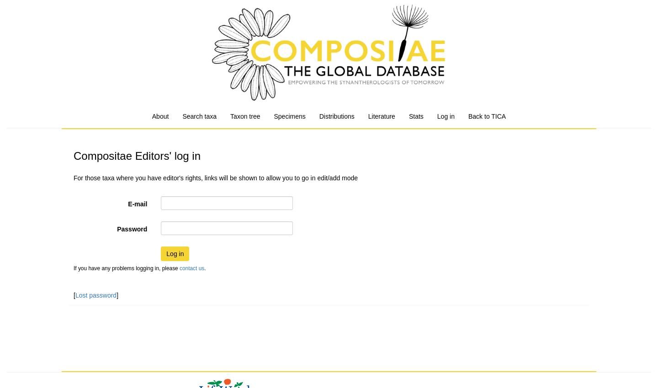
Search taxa (199, 116)
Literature (381, 116)
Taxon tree (245, 116)
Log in (446, 116)
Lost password (96, 295)
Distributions (337, 116)
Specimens (289, 116)
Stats (416, 116)
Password (132, 229)
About (160, 116)
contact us (192, 268)
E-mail (137, 204)
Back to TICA (487, 116)
